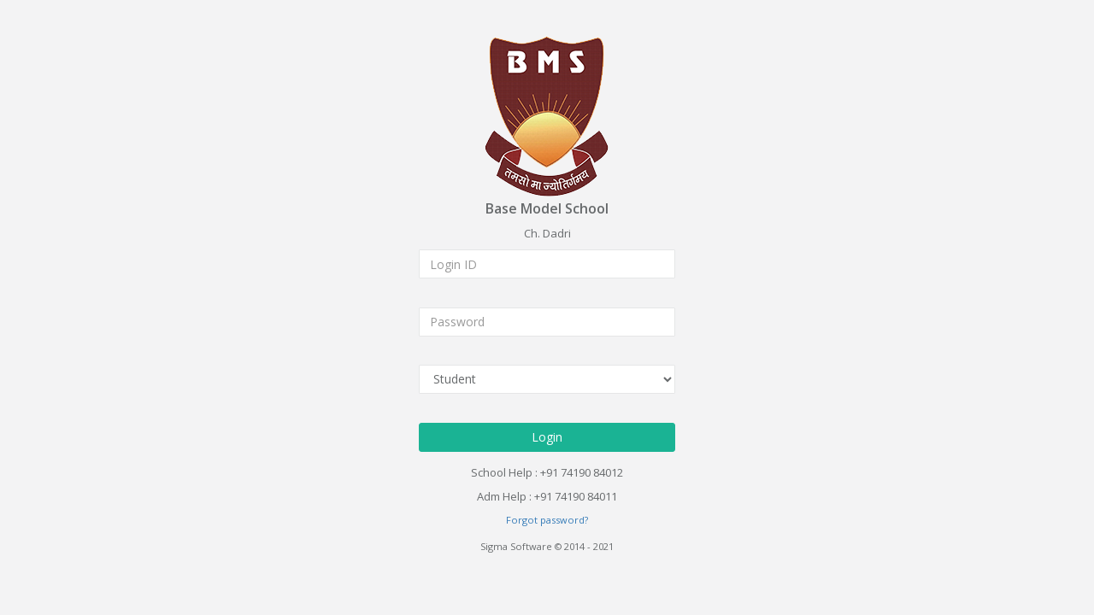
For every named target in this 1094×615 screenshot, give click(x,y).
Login (547, 436)
